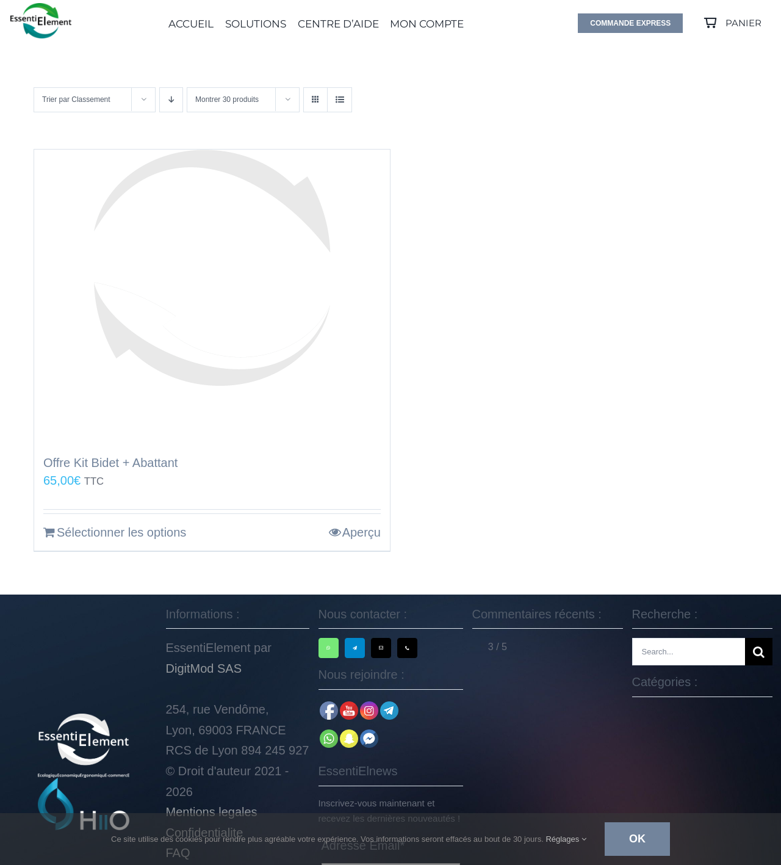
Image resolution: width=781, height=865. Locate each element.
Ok (637, 839)
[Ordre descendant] (171, 99)
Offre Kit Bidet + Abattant (110, 462)
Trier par (76, 99)
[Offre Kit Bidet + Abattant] (212, 296)
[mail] (381, 648)
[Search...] (688, 651)
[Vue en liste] (339, 100)
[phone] (407, 648)
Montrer (227, 99)
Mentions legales (211, 812)
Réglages (565, 839)
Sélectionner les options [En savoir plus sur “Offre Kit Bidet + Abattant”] (121, 532)
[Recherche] (758, 651)
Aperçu (361, 532)
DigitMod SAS (204, 668)
